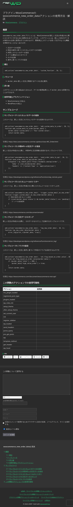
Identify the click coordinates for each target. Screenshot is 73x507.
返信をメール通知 (11, 429)
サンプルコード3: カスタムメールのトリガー (25, 474)
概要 (7, 452)
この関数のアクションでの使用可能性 (19, 482)
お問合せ (47, 500)
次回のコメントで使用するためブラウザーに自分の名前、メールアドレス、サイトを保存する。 (37, 423)
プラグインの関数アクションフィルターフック (24, 497)
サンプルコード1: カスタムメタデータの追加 (25, 469)
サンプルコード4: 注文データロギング (23, 476)
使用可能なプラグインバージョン (21, 463)
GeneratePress (45, 504)
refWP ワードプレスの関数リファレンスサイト (36, 491)
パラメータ (13, 458)
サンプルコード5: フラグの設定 (20, 479)
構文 (10, 455)
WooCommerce (11, 22)
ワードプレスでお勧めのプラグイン (52, 497)
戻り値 (11, 460)
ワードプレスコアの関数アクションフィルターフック (36, 494)
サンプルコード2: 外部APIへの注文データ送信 (26, 471)
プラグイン (23, 22)
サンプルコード (11, 465)
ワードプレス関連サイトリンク (33, 500)
